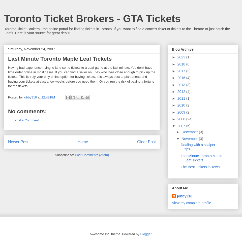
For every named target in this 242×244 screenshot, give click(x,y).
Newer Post (18, 142)
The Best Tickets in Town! (201, 167)
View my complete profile (191, 203)
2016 (181, 78)
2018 (181, 64)
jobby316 (184, 196)
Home (83, 142)
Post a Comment (26, 120)
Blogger (145, 234)
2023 (181, 57)
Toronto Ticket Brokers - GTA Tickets (92, 18)
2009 (181, 112)
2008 (181, 119)
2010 (181, 105)
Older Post (146, 142)
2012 (181, 92)
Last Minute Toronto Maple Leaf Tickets (201, 158)
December (190, 132)
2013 (181, 85)
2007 (181, 126)
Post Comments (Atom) (92, 155)
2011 (181, 98)
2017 (181, 71)
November (190, 139)
